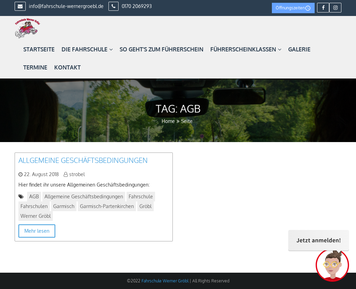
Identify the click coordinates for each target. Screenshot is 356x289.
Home (168, 121)
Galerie (299, 49)
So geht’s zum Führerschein (161, 49)
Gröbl (145, 206)
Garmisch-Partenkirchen (107, 206)
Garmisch (63, 206)
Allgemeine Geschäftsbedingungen (83, 160)
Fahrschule (141, 196)
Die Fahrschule (87, 49)
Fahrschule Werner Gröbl (164, 280)
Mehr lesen (36, 231)
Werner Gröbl (36, 216)
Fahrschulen (34, 206)
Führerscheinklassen (245, 49)
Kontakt (67, 67)
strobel (77, 174)
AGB (34, 196)
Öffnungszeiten (293, 8)
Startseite (39, 49)
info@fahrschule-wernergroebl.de (59, 6)
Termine (35, 67)
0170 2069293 (130, 6)
